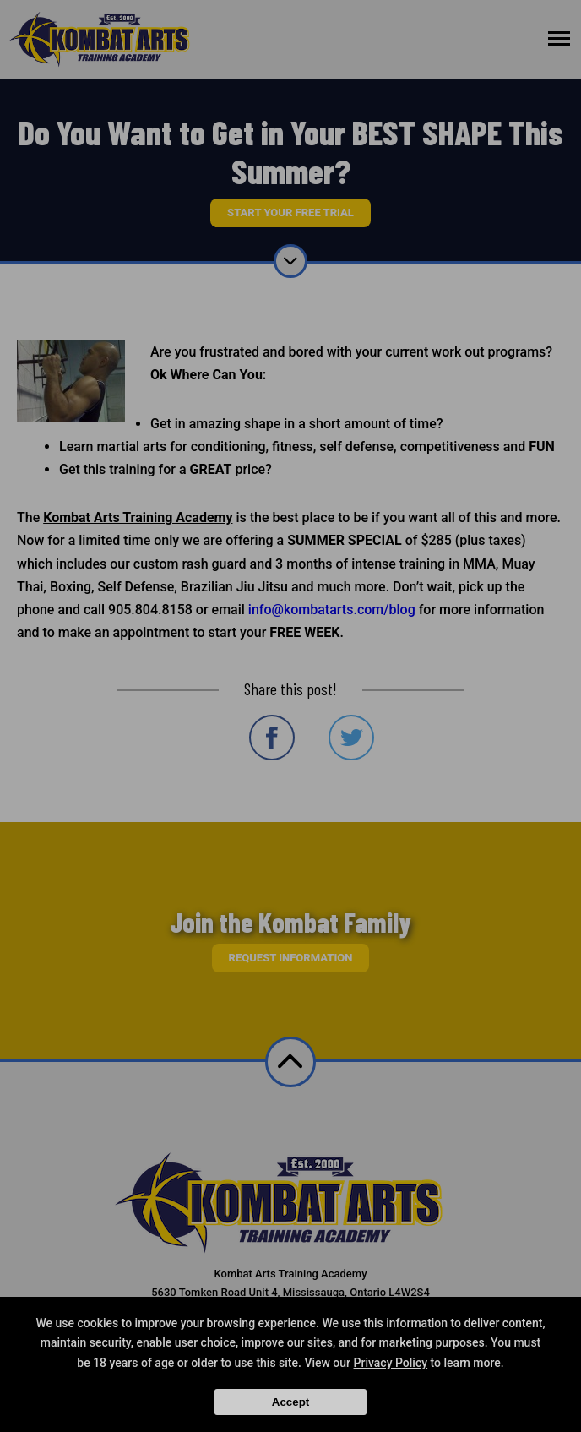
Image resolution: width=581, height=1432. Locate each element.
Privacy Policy (391, 1362)
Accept (290, 1402)
